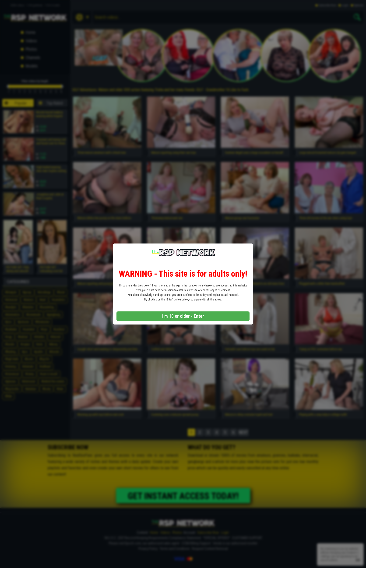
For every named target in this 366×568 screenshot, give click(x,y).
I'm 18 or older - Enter (183, 316)
